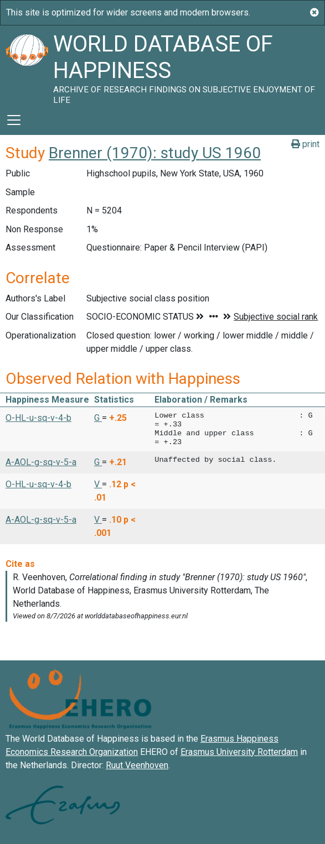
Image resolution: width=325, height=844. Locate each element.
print (305, 144)
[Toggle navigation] (14, 120)
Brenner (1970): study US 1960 (155, 153)
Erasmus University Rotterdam (239, 752)
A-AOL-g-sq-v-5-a (41, 462)
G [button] (98, 418)
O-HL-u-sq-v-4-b (38, 418)
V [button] (98, 484)
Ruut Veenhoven (137, 765)
